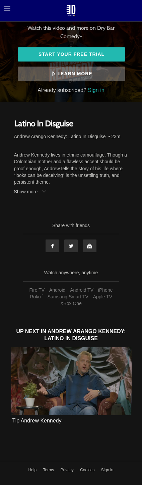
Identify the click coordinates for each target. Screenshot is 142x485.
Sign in (96, 90)
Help (33, 470)
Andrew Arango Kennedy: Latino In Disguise (60, 136)
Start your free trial (71, 54)
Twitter (71, 246)
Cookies (88, 470)
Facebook (52, 246)
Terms (49, 470)
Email (90, 246)
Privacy (67, 470)
